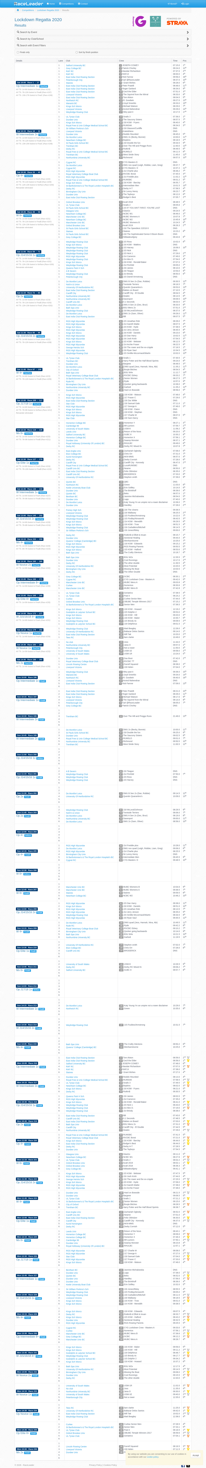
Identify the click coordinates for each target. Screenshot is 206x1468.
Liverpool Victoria (74, 94)
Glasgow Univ (72, 211)
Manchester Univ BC (75, 217)
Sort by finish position (87, 52)
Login (185, 4)
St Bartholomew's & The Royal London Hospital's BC (90, 186)
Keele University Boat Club (78, 488)
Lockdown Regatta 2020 (48, 10)
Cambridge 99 (72, 426)
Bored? (172, 4)
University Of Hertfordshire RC (80, 287)
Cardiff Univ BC (73, 302)
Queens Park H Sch (75, 268)
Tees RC (70, 637)
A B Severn (71, 271)
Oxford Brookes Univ (75, 202)
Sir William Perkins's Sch (77, 128)
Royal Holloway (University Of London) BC (85, 443)
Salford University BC (75, 65)
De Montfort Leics (74, 137)
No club (69, 642)
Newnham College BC (76, 140)
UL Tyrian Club (73, 117)
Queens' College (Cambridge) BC (81, 541)
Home (51, 4)
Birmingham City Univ (76, 191)
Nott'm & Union (73, 284)
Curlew (69, 585)
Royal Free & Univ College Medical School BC (87, 125)
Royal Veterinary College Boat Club (82, 174)
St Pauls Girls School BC (77, 143)
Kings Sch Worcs (74, 106)
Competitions (66, 4)
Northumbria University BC (78, 157)
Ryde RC (70, 381)
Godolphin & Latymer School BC (81, 612)
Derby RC (70, 149)
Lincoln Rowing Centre (76, 664)
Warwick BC (71, 103)
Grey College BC (73, 68)
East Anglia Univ (73, 451)
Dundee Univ (72, 120)
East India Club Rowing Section (80, 77)
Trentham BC (72, 146)
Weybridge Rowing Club (77, 112)
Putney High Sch (73, 510)
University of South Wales (77, 429)
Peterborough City (74, 80)
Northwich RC (72, 100)
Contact (83, 4)
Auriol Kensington (74, 457)
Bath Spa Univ (72, 308)
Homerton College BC (76, 423)
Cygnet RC (71, 162)
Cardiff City (71, 293)
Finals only (23, 52)
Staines (69, 83)
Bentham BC (72, 496)
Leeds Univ (71, 432)
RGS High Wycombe (75, 171)
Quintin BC (71, 482)
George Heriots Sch (75, 347)
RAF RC (70, 71)
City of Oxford (72, 370)
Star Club (70, 403)
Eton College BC (73, 454)
